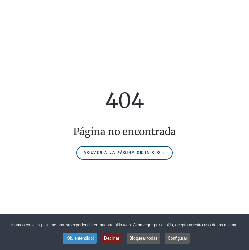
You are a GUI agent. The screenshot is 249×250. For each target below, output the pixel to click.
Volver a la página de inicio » (124, 152)
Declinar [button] (111, 238)
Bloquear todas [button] (143, 238)
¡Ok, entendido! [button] (80, 238)
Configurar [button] (177, 238)
